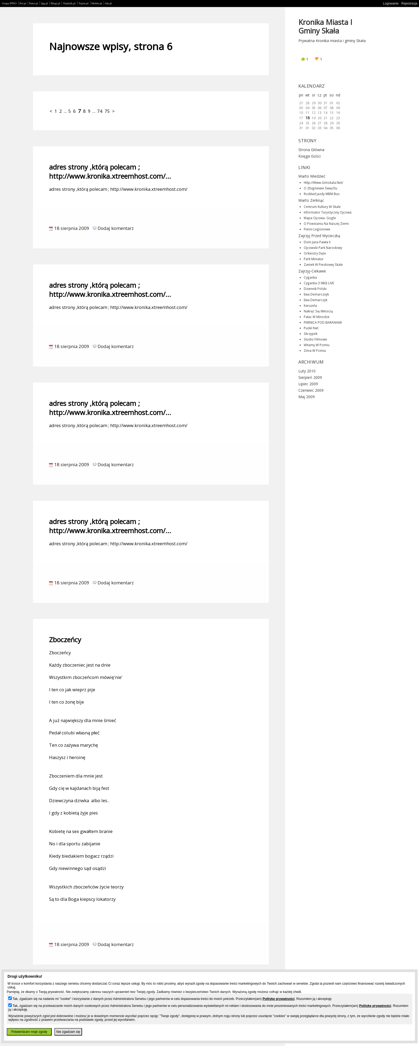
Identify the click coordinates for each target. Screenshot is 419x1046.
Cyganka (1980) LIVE (319, 283)
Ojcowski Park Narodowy (323, 247)
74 (99, 111)
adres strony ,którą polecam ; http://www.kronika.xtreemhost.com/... (110, 171)
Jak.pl (108, 3)
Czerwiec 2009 (311, 390)
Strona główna (311, 149)
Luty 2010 (307, 370)
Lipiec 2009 (308, 383)
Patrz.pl (33, 3)
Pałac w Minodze (316, 317)
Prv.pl (23, 3)
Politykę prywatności (278, 999)
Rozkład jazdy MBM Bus (322, 194)
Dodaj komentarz (116, 228)
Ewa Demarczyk (315, 300)
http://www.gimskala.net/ (323, 182)
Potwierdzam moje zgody (29, 1032)
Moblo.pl (96, 3)
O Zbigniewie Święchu (320, 188)
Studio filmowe (315, 339)
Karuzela (310, 305)
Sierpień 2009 (310, 377)
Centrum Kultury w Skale (322, 206)
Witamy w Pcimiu (316, 345)
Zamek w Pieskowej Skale (323, 264)
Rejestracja (409, 3)
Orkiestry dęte (315, 253)
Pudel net (311, 328)
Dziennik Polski (315, 288)
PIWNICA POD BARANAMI (323, 322)
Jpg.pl (44, 3)
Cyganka (310, 277)
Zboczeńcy (65, 639)
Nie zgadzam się (68, 1032)
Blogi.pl (55, 3)
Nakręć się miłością (318, 311)
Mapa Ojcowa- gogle (320, 218)
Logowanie (391, 3)
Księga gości (309, 156)
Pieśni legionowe (317, 229)
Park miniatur (314, 259)
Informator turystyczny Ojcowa (327, 212)
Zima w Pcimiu (315, 350)
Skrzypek (310, 333)
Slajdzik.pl (69, 3)
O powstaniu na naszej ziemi (326, 223)
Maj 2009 (306, 396)
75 (107, 111)
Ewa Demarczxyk (316, 294)
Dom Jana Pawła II (317, 242)
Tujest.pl (84, 3)
